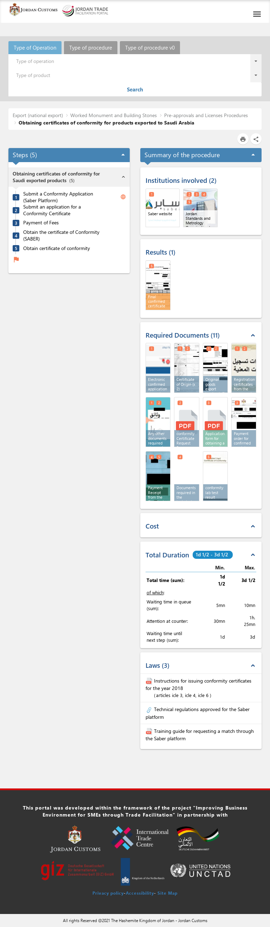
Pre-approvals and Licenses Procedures (206, 115)
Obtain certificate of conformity (56, 248)
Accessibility (140, 893)
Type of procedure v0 (150, 47)
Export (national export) (38, 115)
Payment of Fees (41, 222)
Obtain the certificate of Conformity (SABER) (61, 235)
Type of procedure (90, 47)
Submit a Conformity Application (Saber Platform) (58, 197)
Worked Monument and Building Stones (113, 115)
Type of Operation (35, 47)
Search (135, 89)
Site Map (168, 893)
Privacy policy (108, 893)
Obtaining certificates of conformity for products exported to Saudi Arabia (106, 122)
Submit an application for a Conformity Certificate (52, 210)
